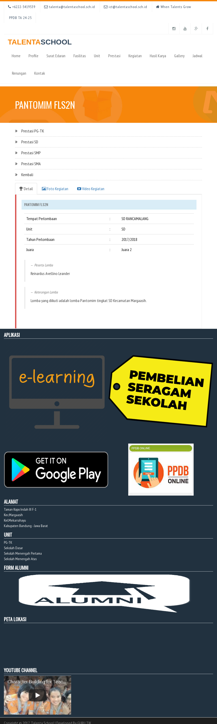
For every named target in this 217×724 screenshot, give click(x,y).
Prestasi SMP (31, 152)
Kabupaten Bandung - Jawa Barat (26, 525)
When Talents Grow (173, 6)
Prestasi (114, 55)
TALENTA (40, 40)
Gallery (179, 55)
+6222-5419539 (21, 6)
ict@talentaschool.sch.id (125, 6)
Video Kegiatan (90, 188)
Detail (26, 188)
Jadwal (197, 55)
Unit (97, 55)
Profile (33, 55)
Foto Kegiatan (55, 188)
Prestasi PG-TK (32, 130)
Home (16, 55)
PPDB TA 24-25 (20, 17)
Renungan (19, 73)
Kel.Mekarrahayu (15, 520)
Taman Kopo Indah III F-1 (20, 509)
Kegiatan (135, 55)
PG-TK (8, 542)
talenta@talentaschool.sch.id (69, 6)
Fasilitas (79, 55)
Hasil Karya (158, 55)
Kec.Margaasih (13, 514)
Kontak (39, 73)
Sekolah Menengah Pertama (23, 553)
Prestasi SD (29, 141)
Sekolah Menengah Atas (20, 558)
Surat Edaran (55, 55)
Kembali (27, 174)
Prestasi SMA (31, 163)
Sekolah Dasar (13, 548)
